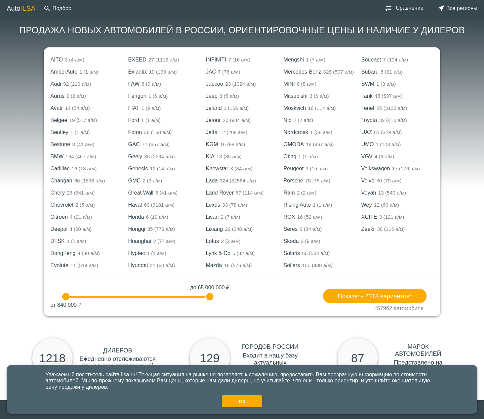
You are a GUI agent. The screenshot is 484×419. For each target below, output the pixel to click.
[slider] (66, 296)
